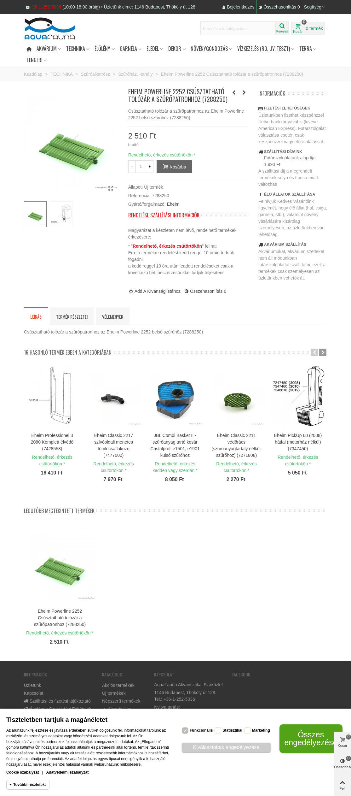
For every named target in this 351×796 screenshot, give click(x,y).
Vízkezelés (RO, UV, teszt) (263, 48)
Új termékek (114, 693)
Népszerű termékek (121, 701)
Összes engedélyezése (310, 738)
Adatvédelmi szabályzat (67, 772)
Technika (75, 48)
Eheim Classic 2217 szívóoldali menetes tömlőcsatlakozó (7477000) (113, 445)
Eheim (173, 204)
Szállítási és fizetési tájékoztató (57, 701)
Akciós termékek (118, 685)
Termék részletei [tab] (72, 316)
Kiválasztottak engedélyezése (226, 747)
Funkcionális (201, 730)
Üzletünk (32, 685)
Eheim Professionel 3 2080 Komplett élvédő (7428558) (52, 442)
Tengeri (34, 60)
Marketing (261, 730)
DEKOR (174, 48)
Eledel (153, 48)
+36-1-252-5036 (45, 6)
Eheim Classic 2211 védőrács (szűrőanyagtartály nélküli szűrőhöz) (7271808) (236, 445)
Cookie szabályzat (22, 772)
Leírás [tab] (36, 316)
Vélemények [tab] (112, 316)
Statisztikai (232, 730)
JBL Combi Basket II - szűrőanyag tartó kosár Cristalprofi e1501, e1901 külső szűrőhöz (174, 445)
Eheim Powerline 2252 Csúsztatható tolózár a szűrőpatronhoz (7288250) (60, 618)
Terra (305, 48)
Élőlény (102, 48)
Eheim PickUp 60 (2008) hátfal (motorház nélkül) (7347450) (298, 442)
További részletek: (29, 784)
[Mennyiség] (140, 166)
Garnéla (128, 48)
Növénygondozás (209, 48)
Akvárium (47, 48)
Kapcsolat (33, 693)
